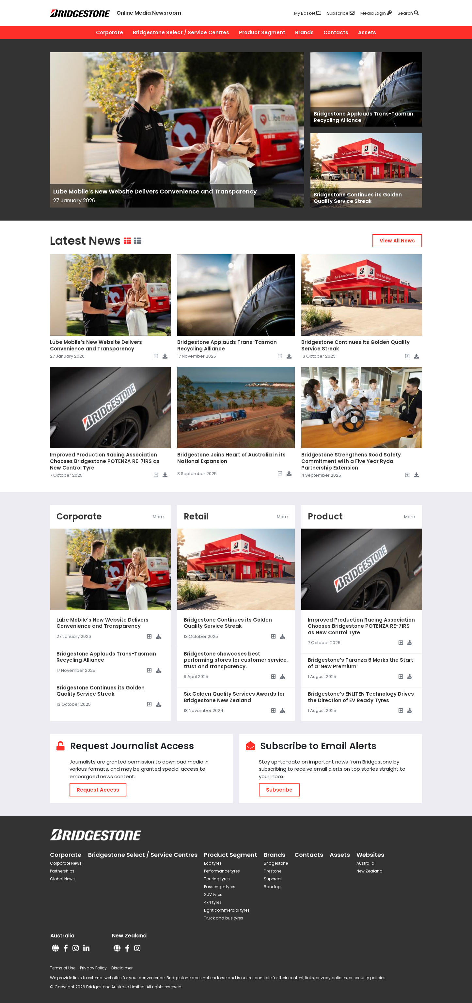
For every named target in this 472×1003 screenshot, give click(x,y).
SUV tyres (213, 894)
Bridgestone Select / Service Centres (181, 32)
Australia (365, 863)
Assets (367, 32)
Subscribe (279, 789)
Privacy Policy (93, 968)
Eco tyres (213, 863)
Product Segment (262, 32)
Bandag (272, 886)
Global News (62, 879)
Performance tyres (222, 871)
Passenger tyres (219, 886)
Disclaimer (122, 968)
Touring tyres (217, 879)
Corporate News (66, 863)
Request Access (98, 789)
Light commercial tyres (227, 910)
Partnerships (62, 871)
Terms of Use (62, 968)
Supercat (273, 879)
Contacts (335, 32)
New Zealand (369, 871)
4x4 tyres (213, 902)
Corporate (109, 32)
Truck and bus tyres (223, 918)
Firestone (272, 871)
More (158, 517)
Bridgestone (276, 863)
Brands (304, 32)
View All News (397, 240)
